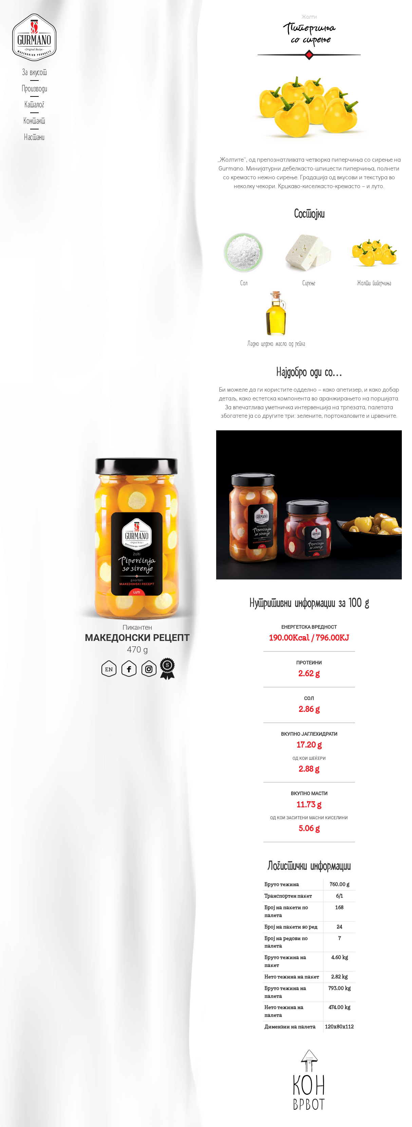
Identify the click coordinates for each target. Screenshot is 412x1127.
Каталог (34, 104)
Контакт (34, 120)
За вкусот (34, 72)
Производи (34, 88)
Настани (34, 137)
